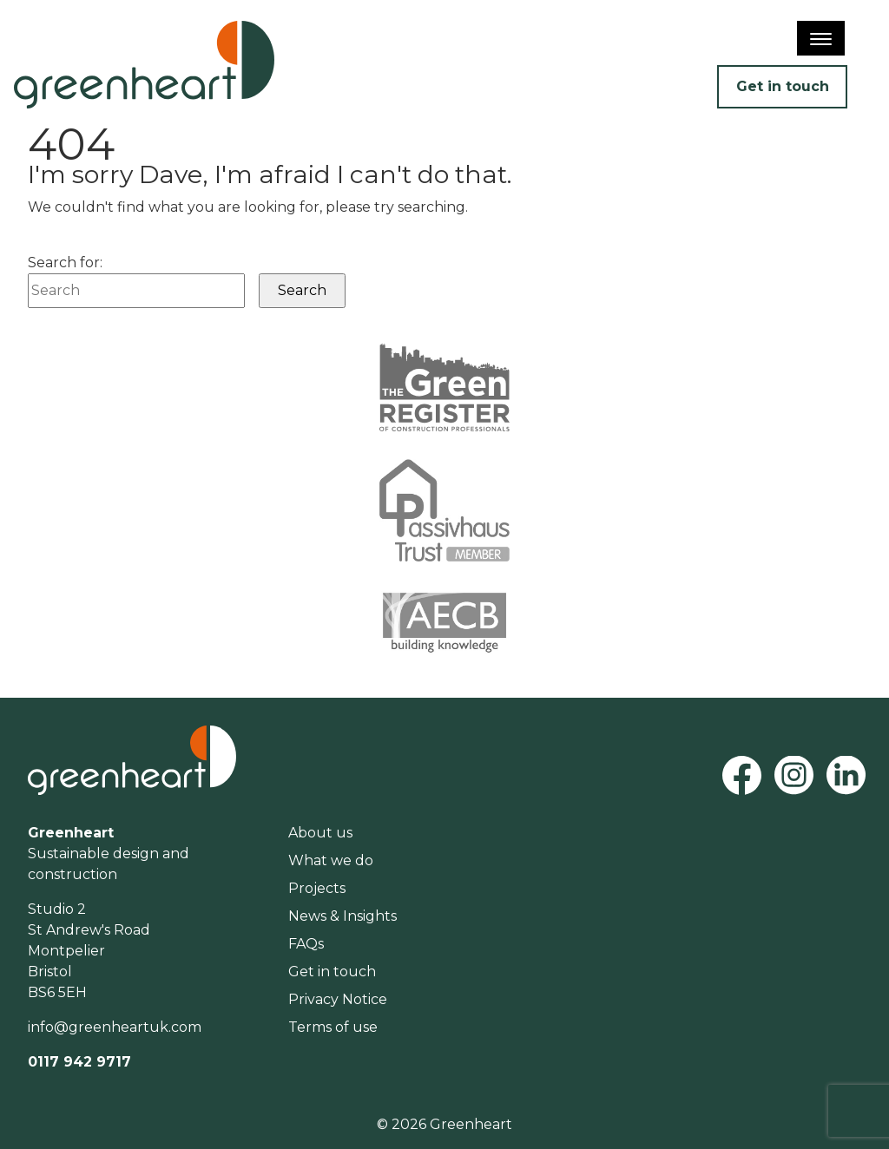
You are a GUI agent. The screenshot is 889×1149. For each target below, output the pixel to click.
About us (320, 832)
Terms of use (333, 1027)
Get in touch (782, 86)
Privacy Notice (337, 999)
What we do (330, 860)
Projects (317, 888)
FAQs (306, 944)
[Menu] (821, 38)
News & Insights (342, 916)
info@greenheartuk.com (114, 1027)
